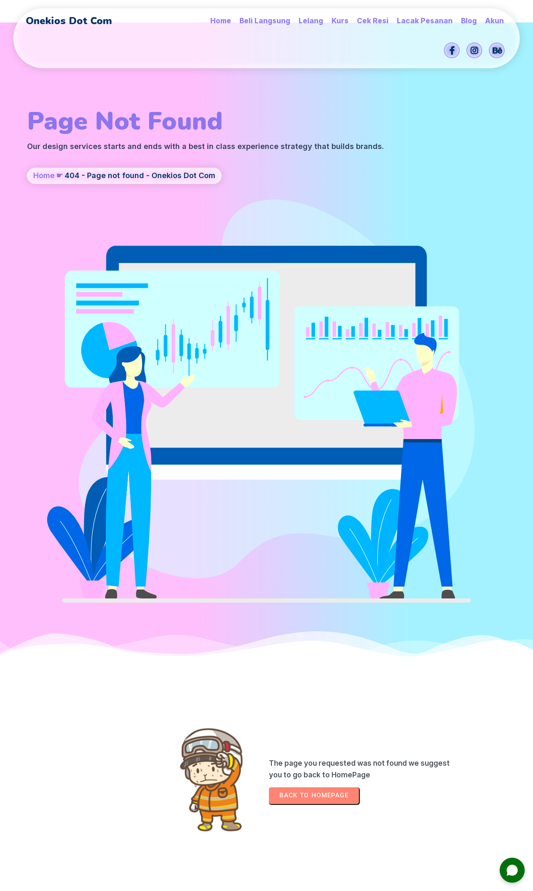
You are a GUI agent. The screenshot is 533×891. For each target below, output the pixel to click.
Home (44, 227)
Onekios (326, 880)
